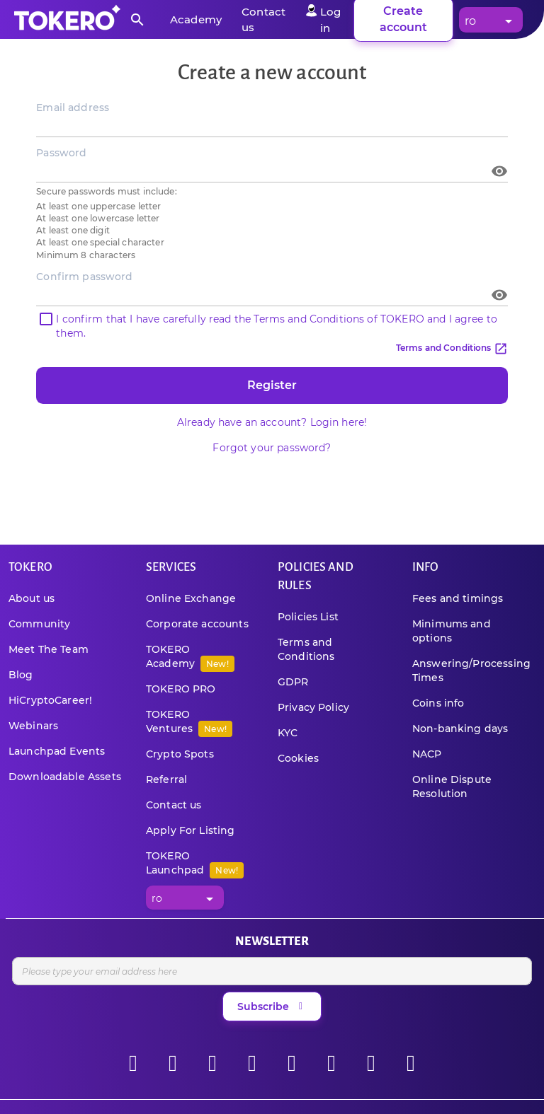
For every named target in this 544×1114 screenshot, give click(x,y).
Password (61, 152)
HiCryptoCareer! (50, 700)
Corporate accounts (197, 623)
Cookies (298, 758)
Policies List (308, 616)
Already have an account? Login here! (272, 422)
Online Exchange (191, 598)
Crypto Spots (180, 754)
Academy (196, 19)
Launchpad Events (56, 751)
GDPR (293, 681)
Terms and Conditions (452, 347)
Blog (20, 674)
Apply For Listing (190, 830)
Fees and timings (457, 598)
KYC (288, 732)
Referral (166, 779)
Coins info (438, 703)
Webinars (33, 725)
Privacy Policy (313, 707)
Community (39, 623)
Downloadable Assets (64, 776)
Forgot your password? (271, 447)
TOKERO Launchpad (195, 862)
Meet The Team (48, 649)
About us (31, 598)
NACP (427, 754)
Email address (72, 107)
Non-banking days (460, 728)
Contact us (174, 805)
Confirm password (84, 276)
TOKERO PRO (181, 689)
